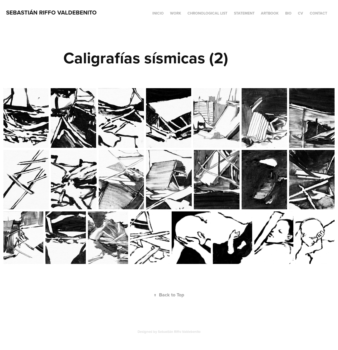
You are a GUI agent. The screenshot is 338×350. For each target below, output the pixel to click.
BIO (288, 13)
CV (300, 13)
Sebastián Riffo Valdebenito (51, 12)
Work (175, 13)
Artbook (270, 13)
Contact (318, 13)
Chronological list (207, 13)
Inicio (158, 13)
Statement (244, 13)
